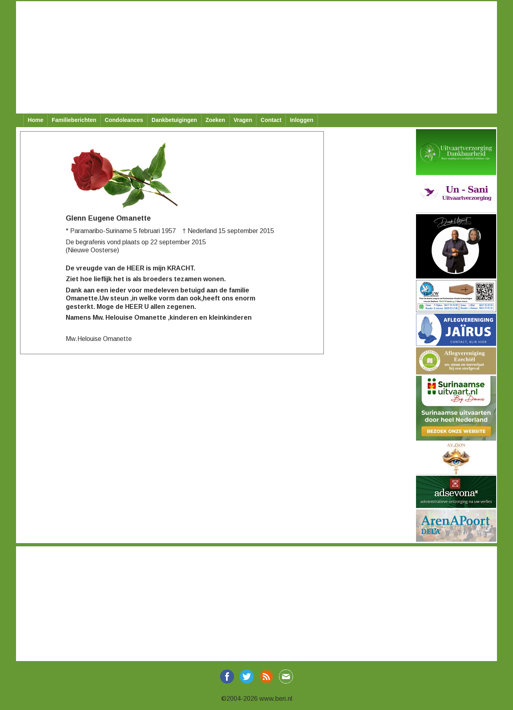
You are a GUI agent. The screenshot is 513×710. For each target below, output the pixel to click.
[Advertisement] (256, 57)
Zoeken (215, 120)
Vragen (243, 120)
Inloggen (301, 120)
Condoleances (124, 120)
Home (35, 120)
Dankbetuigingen (174, 120)
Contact (271, 120)
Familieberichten (74, 120)
